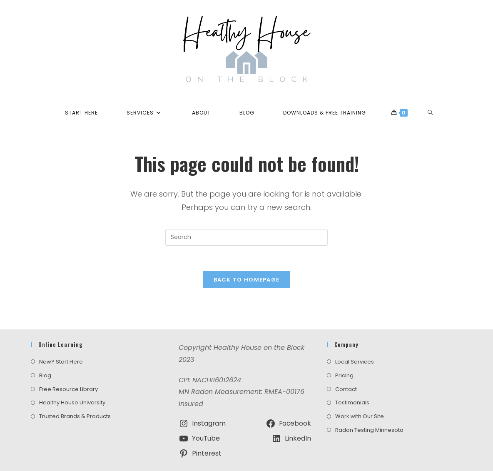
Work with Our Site (359, 396)
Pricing (344, 355)
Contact (346, 369)
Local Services (354, 342)
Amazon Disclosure (298, 457)
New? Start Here (61, 342)
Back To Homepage (247, 280)
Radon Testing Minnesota (369, 410)
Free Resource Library (68, 369)
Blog (45, 355)
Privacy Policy (250, 457)
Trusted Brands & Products (75, 396)
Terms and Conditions (198, 457)
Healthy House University (72, 382)
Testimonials (352, 382)
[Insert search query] (246, 237)
